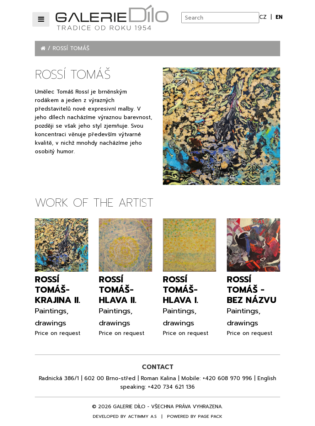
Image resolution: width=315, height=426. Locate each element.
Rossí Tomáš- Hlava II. (118, 290)
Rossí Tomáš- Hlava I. (180, 290)
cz (264, 17)
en (279, 17)
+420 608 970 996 (227, 378)
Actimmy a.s (142, 416)
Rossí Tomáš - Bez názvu (251, 290)
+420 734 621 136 (171, 387)
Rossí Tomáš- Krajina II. (57, 290)
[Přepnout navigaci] (40, 19)
